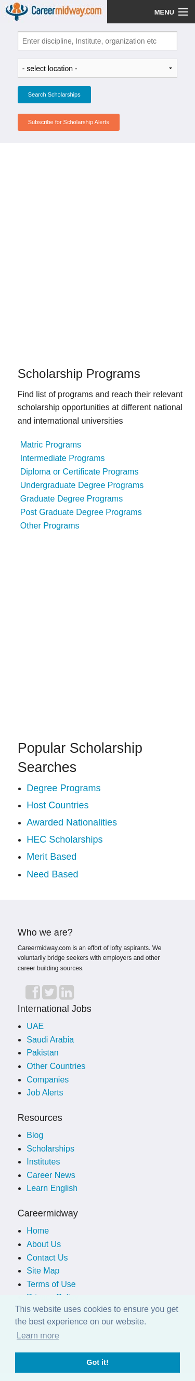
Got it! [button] (97, 1362)
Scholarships (50, 1148)
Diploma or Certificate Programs (79, 471)
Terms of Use (51, 1284)
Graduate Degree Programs (71, 498)
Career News (51, 1175)
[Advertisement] (97, 248)
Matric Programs (50, 444)
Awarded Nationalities (72, 822)
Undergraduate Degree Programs (82, 485)
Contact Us (47, 1257)
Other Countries (56, 1066)
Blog (35, 1135)
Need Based (52, 874)
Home (38, 1230)
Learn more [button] (38, 1335)
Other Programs (50, 525)
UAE (35, 1026)
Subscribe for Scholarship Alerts (68, 122)
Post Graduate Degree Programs (81, 512)
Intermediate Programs (62, 458)
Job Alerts (45, 1092)
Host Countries (57, 805)
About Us (44, 1244)
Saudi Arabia (50, 1039)
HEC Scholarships (64, 839)
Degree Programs (63, 788)
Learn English (52, 1188)
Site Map (43, 1270)
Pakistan (42, 1052)
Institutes (43, 1161)
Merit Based (51, 856)
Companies (48, 1079)
